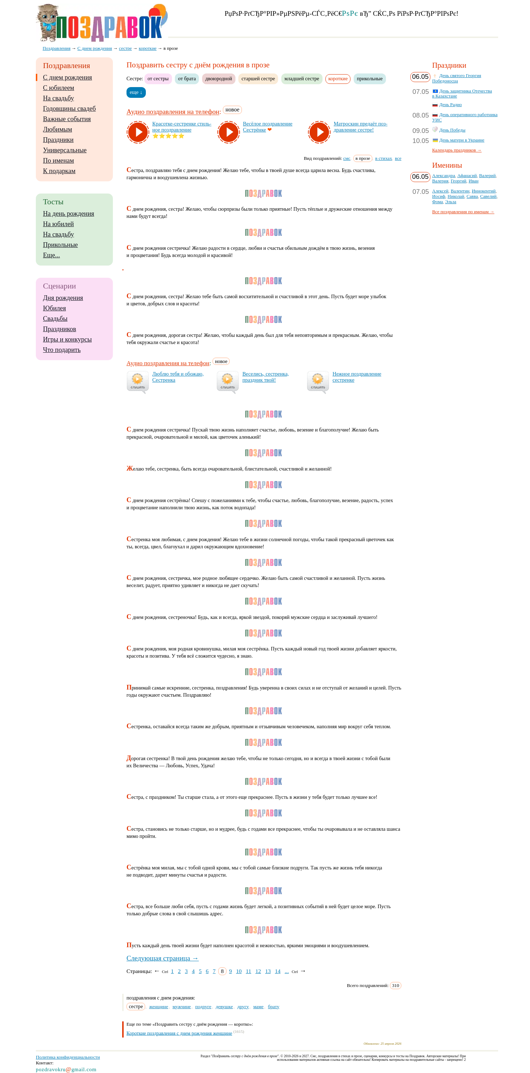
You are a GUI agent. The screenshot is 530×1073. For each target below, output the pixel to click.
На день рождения (68, 213)
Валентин (460, 191)
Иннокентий (484, 191)
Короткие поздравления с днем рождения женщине (179, 1033)
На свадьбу (58, 98)
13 (268, 971)
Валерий (487, 175)
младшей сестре (302, 78)
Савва (472, 196)
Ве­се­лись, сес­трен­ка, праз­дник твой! (265, 377)
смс (346, 158)
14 (278, 971)
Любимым (57, 129)
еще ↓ (136, 92)
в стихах (383, 158)
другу (243, 1006)
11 (248, 971)
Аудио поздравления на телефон (172, 112)
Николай (456, 196)
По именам (58, 160)
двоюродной (218, 78)
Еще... (51, 255)
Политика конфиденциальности (68, 1057)
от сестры (158, 78)
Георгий (459, 180)
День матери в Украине (461, 140)
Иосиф (438, 196)
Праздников (59, 329)
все (398, 158)
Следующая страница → (162, 958)
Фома (437, 201)
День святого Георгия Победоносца (456, 78)
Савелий (488, 196)
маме (258, 1006)
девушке (224, 1006)
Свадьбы (55, 318)
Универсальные (65, 150)
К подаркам (59, 171)
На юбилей (58, 224)
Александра (443, 175)
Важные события (67, 119)
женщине (158, 1006)
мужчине (181, 1006)
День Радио (450, 104)
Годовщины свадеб (69, 108)
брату (274, 1006)
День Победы (452, 130)
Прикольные (60, 244)
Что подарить (62, 349)
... (287, 971)
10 (239, 971)
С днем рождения (67, 77)
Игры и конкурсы (67, 339)
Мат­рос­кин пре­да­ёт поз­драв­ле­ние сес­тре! (360, 127)
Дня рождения (63, 297)
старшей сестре (258, 78)
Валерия (440, 180)
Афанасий (467, 175)
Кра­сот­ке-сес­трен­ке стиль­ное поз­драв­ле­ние (181, 127)
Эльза (450, 201)
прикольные (370, 78)
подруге (203, 1006)
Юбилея (54, 308)
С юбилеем (58, 87)
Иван (474, 180)
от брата (187, 78)
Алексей (440, 191)
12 (258, 971)
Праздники (58, 139)
